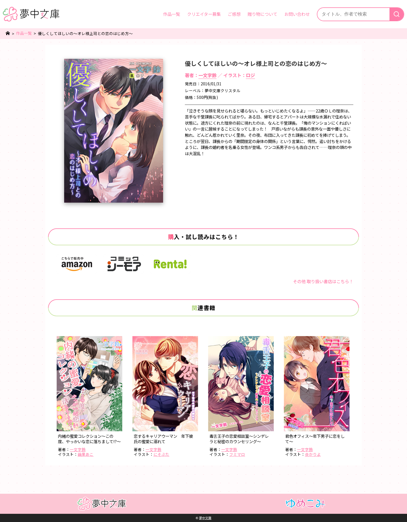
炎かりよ (313, 454)
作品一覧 (171, 14)
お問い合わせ (297, 14)
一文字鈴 (207, 75)
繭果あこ (86, 454)
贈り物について (262, 14)
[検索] (396, 14)
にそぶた (161, 454)
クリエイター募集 (204, 14)
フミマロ (237, 454)
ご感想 (234, 14)
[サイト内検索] (353, 14)
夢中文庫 (205, 517)
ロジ (250, 75)
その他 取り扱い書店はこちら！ (323, 281)
